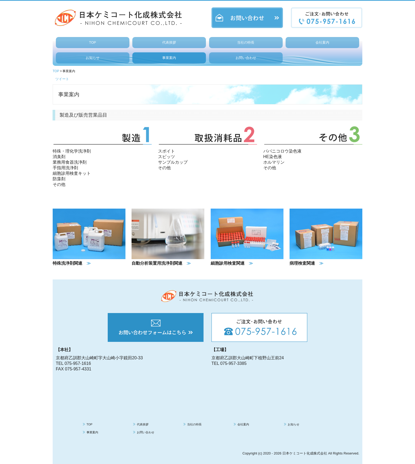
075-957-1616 (78, 363)
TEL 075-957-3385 (229, 363)
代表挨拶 (169, 42)
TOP (92, 42)
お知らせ (93, 58)
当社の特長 (245, 42)
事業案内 (169, 58)
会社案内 (322, 42)
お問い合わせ (246, 58)
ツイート (62, 79)
